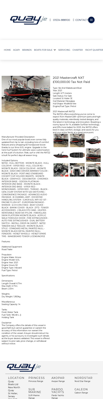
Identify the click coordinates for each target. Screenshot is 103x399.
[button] (91, 20)
